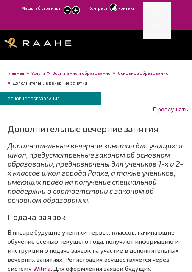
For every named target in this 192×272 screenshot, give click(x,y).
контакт (126, 8)
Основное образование (143, 73)
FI (157, 16)
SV (157, 34)
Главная (16, 73)
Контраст (98, 8)
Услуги (38, 73)
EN (157, 25)
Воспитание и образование (81, 73)
